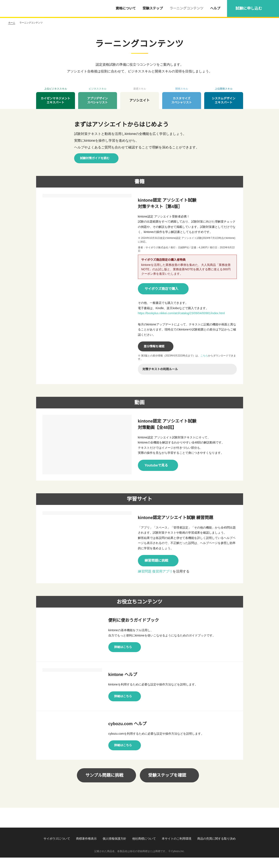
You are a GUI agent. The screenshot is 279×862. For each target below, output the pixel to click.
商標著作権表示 (86, 843)
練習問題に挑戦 (156, 560)
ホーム (11, 22)
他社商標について (144, 843)
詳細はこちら (123, 647)
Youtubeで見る (157, 465)
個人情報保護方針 (114, 843)
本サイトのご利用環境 (176, 843)
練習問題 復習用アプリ (155, 571)
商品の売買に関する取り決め (216, 843)
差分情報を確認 (154, 346)
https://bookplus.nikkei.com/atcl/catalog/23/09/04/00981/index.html (186, 313)
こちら (205, 355)
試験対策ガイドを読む (95, 158)
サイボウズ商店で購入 (161, 288)
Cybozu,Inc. (178, 855)
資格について (126, 8)
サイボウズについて (57, 843)
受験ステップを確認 (167, 780)
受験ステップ (153, 8)
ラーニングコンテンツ (186, 8)
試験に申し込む (248, 8)
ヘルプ (215, 8)
